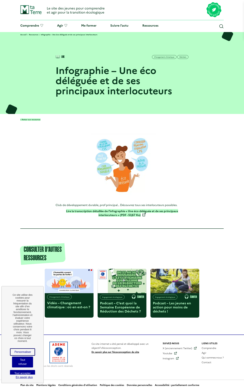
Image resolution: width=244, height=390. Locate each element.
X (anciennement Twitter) (177, 348)
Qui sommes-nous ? (213, 357)
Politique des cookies (112, 385)
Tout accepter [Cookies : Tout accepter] (22, 373)
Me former (88, 25)
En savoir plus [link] (24, 377)
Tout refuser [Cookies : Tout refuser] (22, 361)
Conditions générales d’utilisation (77, 385)
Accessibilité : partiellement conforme (177, 385)
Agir (62, 25)
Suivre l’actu (119, 25)
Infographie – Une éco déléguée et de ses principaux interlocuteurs (69, 34)
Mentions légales (46, 385)
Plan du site (27, 385)
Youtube (167, 353)
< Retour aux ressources (30, 119)
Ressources (150, 25)
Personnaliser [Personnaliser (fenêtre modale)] (22, 351)
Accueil (23, 34)
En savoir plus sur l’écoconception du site (115, 352)
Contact (206, 362)
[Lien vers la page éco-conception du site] (214, 10)
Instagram (168, 358)
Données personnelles (139, 385)
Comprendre (31, 25)
